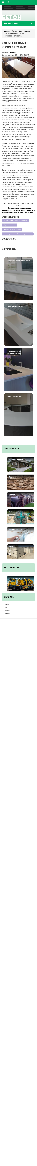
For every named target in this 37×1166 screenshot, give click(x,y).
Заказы (7, 610)
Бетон (7, 604)
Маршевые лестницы (10, 225)
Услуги (14, 31)
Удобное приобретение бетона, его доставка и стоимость (17, 234)
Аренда (7, 613)
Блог (20, 31)
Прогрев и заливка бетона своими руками (15, 220)
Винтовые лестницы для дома (12, 229)
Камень (27, 31)
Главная (6, 31)
